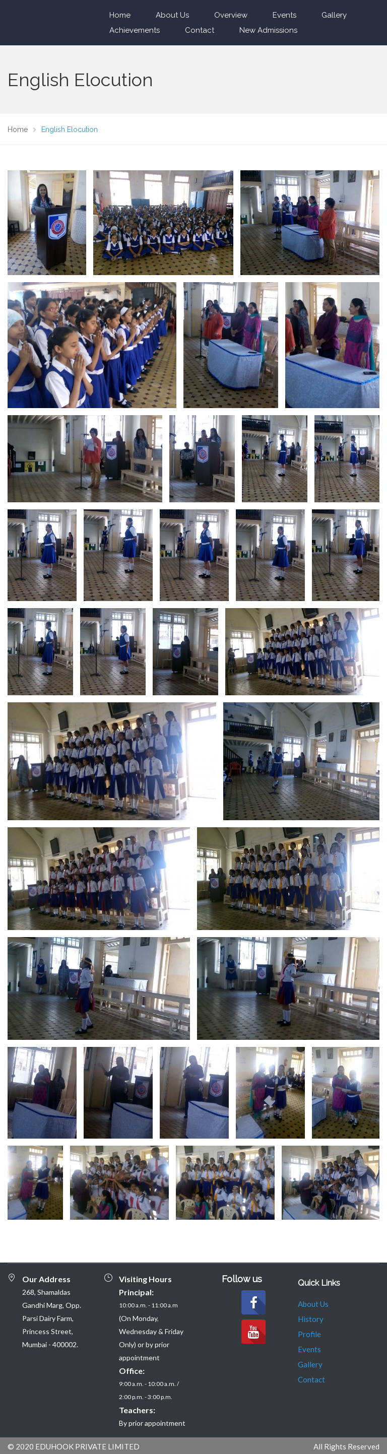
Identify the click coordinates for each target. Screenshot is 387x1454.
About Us (172, 15)
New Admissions (268, 30)
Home (120, 15)
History (311, 1319)
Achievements (134, 30)
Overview (230, 15)
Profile (309, 1334)
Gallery (334, 15)
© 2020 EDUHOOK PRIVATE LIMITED (74, 1446)
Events (284, 15)
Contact (199, 30)
